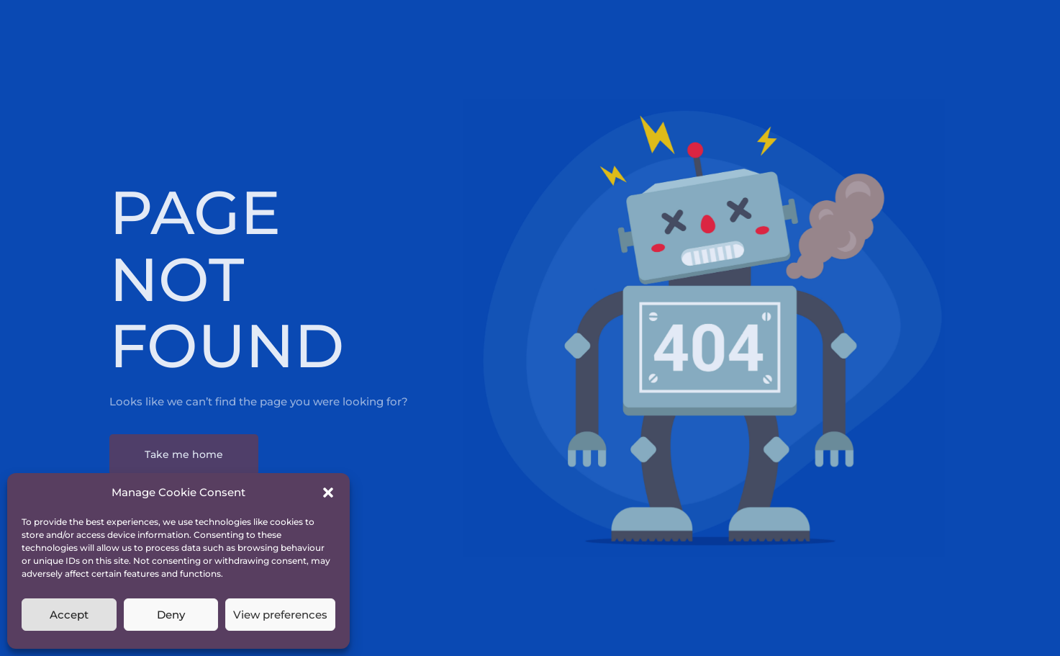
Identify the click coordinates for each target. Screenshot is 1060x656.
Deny (171, 614)
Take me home (184, 454)
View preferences (280, 614)
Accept (69, 614)
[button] (328, 492)
